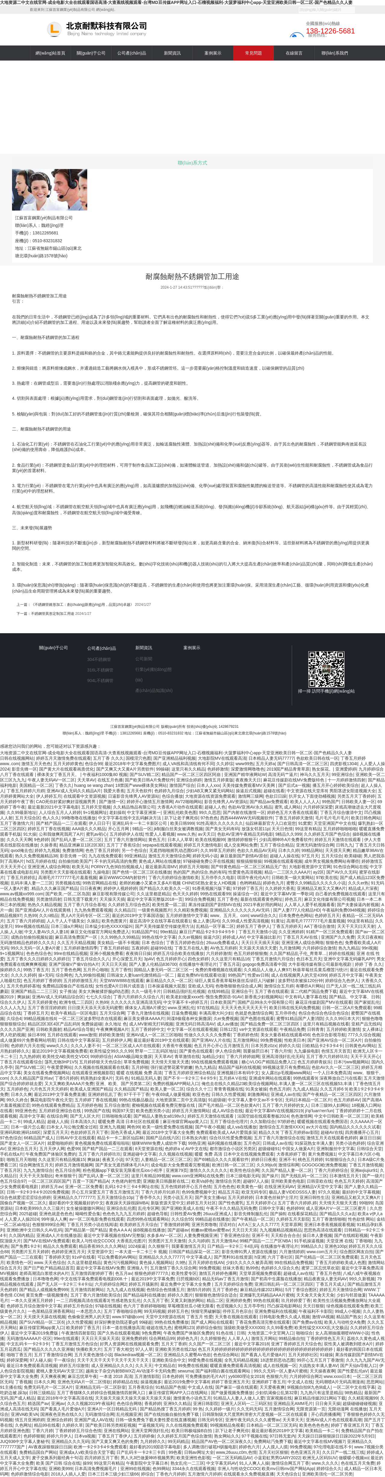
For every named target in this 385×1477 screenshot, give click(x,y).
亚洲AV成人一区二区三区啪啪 (154, 1034)
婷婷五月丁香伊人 (253, 926)
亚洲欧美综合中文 (169, 1360)
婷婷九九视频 (47, 850)
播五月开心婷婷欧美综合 (336, 785)
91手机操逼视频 (309, 1240)
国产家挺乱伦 (367, 1002)
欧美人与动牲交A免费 (344, 1322)
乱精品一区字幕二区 (215, 926)
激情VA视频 (323, 1316)
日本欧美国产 (223, 1002)
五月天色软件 (139, 790)
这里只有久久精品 (188, 769)
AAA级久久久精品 (89, 828)
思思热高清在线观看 (323, 1230)
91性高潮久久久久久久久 (219, 823)
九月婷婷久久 (152, 1441)
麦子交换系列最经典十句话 (57, 1457)
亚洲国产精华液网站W (245, 774)
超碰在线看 (274, 790)
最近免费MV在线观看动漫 (201, 975)
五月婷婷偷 (144, 1436)
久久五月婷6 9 (333, 1089)
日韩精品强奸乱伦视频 (184, 991)
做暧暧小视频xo (353, 1457)
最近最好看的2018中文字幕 (277, 1430)
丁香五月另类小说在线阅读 (92, 1224)
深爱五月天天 (55, 1132)
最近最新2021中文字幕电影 (53, 807)
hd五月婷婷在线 (41, 861)
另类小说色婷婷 (350, 1143)
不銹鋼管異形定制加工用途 (52, 614)
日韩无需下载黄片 (80, 899)
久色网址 (23, 1425)
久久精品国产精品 (131, 1089)
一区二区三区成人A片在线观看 (131, 1045)
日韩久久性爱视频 (228, 1094)
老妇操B (117, 812)
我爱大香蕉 (114, 790)
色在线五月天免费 (357, 1463)
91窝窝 (305, 823)
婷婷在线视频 (341, 953)
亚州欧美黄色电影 (288, 1181)
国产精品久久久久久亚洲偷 (48, 1349)
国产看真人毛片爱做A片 (263, 1354)
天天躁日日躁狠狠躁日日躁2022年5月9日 (336, 1436)
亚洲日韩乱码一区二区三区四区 (283, 1284)
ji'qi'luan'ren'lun (319, 1110)
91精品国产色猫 (171, 1387)
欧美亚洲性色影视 (193, 1457)
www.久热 (186, 834)
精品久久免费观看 (60, 1246)
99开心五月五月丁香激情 (320, 1360)
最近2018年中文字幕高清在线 (65, 1398)
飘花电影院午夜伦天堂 (51, 1099)
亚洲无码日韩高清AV (195, 1024)
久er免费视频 (226, 1018)
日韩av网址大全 (199, 1452)
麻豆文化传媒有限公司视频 (329, 899)
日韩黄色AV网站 (360, 1045)
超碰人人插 (57, 1121)
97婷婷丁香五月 (248, 888)
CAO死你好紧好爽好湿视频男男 (66, 801)
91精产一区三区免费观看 (329, 931)
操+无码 (45, 975)
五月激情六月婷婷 (204, 1474)
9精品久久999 (288, 834)
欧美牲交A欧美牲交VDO (65, 1056)
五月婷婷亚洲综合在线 (60, 1110)
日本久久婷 (288, 850)
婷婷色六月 (249, 1446)
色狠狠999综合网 (48, 1224)
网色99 (133, 1127)
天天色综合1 (288, 1474)
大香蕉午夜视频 (177, 1045)
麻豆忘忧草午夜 (82, 1376)
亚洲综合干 (241, 991)
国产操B (277, 1213)
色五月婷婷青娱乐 (314, 1061)
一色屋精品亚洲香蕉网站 (51, 1311)
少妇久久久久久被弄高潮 (249, 1262)
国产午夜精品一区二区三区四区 (332, 1094)
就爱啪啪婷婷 (59, 1143)
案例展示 (191, 647)
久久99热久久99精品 (119, 937)
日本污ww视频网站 (351, 1061)
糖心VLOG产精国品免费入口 (268, 1061)
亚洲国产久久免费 (338, 937)
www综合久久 (263, 915)
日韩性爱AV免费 (185, 1213)
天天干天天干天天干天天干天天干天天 (113, 1360)
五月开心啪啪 (95, 969)
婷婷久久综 (289, 1045)
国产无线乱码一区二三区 (304, 1175)
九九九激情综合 (38, 1170)
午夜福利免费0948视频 (343, 910)
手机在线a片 (11, 1154)
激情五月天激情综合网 (169, 855)
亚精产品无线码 (366, 1024)
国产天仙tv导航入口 (358, 1365)
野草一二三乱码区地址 (156, 1051)
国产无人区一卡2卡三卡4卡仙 (64, 1284)
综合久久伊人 (12, 1002)
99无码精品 (178, 1441)
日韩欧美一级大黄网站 (293, 877)
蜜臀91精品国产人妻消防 (299, 1018)
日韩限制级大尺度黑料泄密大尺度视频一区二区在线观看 (255, 1414)
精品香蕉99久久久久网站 (102, 1246)
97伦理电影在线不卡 (333, 1446)
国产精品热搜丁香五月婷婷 (165, 1409)
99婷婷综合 (101, 1056)
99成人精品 (34, 1121)
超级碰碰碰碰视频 (359, 1403)
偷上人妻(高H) (206, 920)
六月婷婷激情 (218, 953)
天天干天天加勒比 (36, 1175)
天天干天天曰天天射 (356, 926)
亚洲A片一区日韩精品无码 (112, 1409)
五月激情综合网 (279, 1409)
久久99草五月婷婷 (217, 850)
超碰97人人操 (256, 1181)
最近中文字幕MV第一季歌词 (286, 893)
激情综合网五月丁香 (290, 1463)
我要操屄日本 (255, 1051)
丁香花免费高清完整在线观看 (262, 1322)
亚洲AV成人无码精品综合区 (58, 996)
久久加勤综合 (262, 1121)
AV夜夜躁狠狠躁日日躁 (50, 1446)
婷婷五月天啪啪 (193, 866)
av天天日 (206, 834)
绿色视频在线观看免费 (347, 1305)
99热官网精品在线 (100, 883)
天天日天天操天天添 (100, 1338)
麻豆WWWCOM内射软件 (122, 877)
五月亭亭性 (254, 1305)
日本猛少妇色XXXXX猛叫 (109, 926)
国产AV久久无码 (341, 872)
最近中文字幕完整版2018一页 (155, 899)
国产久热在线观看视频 (118, 1333)
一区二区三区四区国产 (49, 1181)
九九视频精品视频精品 (281, 1230)
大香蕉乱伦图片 (131, 1240)
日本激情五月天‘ (344, 1175)
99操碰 (162, 769)
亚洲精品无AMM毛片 (293, 1403)
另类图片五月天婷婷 (30, 1251)
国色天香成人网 (125, 1132)
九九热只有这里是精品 (321, 1392)
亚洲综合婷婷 (189, 780)
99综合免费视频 (200, 899)
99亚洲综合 (342, 774)
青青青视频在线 (228, 1089)
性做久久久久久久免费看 (207, 1034)
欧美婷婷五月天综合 (139, 1224)
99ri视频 (369, 948)
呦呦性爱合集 (87, 1213)
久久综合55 (182, 1219)
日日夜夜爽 (90, 888)
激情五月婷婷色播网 (218, 1273)
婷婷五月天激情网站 (191, 1110)
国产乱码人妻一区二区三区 (76, 839)
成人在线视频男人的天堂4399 (299, 975)
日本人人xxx (208, 785)
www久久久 (57, 1045)
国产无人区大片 (85, 1116)
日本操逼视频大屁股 (167, 986)
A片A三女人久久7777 (258, 1224)
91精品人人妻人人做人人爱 (238, 1398)
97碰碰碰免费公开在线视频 (208, 861)
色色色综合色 (38, 953)
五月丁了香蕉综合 (123, 845)
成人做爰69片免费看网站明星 (27, 1040)
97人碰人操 (40, 1360)
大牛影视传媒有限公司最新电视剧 (320, 964)
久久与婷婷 (198, 1240)
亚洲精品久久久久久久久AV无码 (240, 910)
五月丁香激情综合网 (53, 1354)
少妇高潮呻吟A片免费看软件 (285, 839)
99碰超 (145, 1322)
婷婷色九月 (273, 883)
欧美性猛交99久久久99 (111, 1051)
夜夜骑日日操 (138, 953)
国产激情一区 (111, 801)
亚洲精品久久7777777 (74, 1197)
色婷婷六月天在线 (28, 1045)
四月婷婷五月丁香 (101, 1457)
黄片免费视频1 (322, 1154)
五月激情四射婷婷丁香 (92, 1273)
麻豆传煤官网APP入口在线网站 (179, 1392)
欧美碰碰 (352, 855)
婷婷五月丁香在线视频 (49, 828)
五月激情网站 (245, 1040)
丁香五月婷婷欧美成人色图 (340, 1262)
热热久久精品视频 (44, 904)
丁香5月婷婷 (66, 1078)
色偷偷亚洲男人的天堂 (89, 1316)
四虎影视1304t (343, 763)
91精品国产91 (145, 931)
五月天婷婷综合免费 (233, 1284)
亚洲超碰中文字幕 (139, 1154)
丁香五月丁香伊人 (114, 1436)
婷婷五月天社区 (201, 1202)
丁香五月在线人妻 (191, 948)
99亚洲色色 (26, 1110)
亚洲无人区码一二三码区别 (246, 1403)
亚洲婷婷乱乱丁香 (105, 1094)
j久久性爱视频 (79, 1322)
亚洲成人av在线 (285, 1094)
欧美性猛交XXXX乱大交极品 (321, 1327)
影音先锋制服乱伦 (251, 1213)
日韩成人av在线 (277, 1143)
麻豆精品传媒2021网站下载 (320, 1398)
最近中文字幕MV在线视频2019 (274, 1110)
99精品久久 (311, 1246)
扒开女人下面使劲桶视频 (312, 796)
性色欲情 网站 (361, 1219)
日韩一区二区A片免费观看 (346, 1007)
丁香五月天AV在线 (301, 937)
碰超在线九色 (159, 1327)
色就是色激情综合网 (254, 1013)
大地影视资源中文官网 (310, 866)
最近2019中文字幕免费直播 (59, 1094)
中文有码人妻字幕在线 (306, 996)
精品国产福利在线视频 (239, 1067)
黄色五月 (156, 839)
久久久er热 (358, 883)
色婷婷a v (174, 1148)
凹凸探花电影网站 (284, 1305)
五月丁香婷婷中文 (148, 1029)
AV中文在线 (196, 1148)
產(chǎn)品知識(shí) (154, 690)
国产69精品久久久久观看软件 (221, 1159)
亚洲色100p (335, 1246)
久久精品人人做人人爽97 (267, 969)
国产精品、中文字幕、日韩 (354, 996)
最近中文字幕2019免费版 (35, 1333)
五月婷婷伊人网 (116, 1040)
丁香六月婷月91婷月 (160, 1192)
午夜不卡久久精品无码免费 (231, 1208)
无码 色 (122, 1078)
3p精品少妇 (213, 1056)
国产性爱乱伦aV (352, 1371)
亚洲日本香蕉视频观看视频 (329, 1224)
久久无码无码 (249, 1409)
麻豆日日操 (369, 1137)
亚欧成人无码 (200, 986)
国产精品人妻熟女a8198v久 (159, 1116)
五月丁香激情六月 (17, 823)
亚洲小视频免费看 (106, 953)
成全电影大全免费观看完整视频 (180, 1165)
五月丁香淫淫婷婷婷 (47, 1007)
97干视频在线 (254, 1436)
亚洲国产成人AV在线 (93, 1419)
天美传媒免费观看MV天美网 (249, 785)
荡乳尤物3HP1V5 (61, 1061)
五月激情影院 (147, 1376)
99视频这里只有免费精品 (286, 1067)
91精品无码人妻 (146, 1078)
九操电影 (101, 872)
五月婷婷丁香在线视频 (96, 1099)
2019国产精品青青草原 (288, 769)
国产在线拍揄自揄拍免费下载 (172, 1414)
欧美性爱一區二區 (169, 904)
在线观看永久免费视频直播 (248, 1474)
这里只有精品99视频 (150, 1175)
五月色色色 (224, 1186)
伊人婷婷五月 (48, 796)
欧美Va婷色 (202, 1181)
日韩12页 (228, 1029)
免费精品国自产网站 (38, 1452)
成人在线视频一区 (280, 1365)
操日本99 (36, 1034)
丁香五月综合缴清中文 (341, 812)
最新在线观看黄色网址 (261, 899)
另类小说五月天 (177, 1197)
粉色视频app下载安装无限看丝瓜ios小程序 (123, 1170)
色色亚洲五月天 (305, 1452)
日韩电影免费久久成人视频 (284, 1316)
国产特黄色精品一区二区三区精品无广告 (249, 866)
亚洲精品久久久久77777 (161, 1257)
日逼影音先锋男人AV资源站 (134, 796)
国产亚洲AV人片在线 (211, 1040)
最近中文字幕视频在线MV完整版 (114, 1235)
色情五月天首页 (336, 1051)
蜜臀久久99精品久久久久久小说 (316, 883)
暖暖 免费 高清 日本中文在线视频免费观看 (234, 1154)
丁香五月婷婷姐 (114, 948)
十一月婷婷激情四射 (346, 780)
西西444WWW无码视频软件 (246, 817)
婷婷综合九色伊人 (342, 980)
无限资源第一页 (310, 1409)
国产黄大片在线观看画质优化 (66, 769)
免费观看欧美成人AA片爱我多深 (226, 1132)
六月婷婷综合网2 (111, 1284)
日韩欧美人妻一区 (358, 801)
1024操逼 (137, 1246)
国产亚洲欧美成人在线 (183, 1208)
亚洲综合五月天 (22, 1148)
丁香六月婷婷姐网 (243, 1056)
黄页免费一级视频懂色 (47, 1295)
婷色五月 (293, 899)
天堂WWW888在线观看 (122, 980)
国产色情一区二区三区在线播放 (141, 872)
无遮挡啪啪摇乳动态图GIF (173, 850)
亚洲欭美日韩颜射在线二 (166, 1181)
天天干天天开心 (365, 1056)
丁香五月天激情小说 (257, 931)
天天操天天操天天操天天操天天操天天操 (133, 1398)
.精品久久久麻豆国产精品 (54, 888)
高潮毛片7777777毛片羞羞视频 (67, 877)
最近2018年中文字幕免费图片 (132, 763)
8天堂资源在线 (149, 1148)
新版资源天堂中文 (167, 1202)
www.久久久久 (325, 1463)
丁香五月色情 (328, 1273)
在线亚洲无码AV (279, 1186)
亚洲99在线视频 (135, 1468)
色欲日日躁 (275, 796)
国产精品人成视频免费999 (43, 1289)
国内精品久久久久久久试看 (355, 1127)
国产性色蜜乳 (231, 1202)
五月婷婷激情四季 (80, 948)
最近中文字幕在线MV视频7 (319, 1441)
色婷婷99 (295, 1208)
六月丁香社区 (280, 1257)
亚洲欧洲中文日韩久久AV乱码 (35, 1230)
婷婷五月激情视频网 (74, 1165)
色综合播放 (172, 796)
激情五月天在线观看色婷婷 (331, 1137)
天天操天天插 (112, 899)
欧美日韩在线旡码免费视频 (294, 1007)
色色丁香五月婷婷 (102, 850)
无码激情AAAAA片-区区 (29, 1338)
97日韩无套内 (282, 1436)
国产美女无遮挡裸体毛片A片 (122, 1165)
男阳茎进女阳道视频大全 (352, 790)
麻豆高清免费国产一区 (76, 937)
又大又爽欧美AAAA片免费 (69, 1083)
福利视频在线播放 (224, 1143)
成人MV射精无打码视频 (151, 1024)
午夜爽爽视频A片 (112, 1029)
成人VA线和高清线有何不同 (188, 763)
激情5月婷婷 (198, 1289)
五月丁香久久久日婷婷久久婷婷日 (38, 958)
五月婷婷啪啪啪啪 (340, 828)
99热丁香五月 (36, 969)
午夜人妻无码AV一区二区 (51, 780)
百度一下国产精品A (90, 1181)
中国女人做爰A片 (298, 1148)
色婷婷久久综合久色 (280, 1268)
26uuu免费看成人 (222, 942)
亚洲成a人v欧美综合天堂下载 (86, 1452)
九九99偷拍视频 (90, 975)
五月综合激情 (116, 1105)
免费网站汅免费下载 (273, 1441)
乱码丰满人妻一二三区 (32, 883)
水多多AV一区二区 (164, 1235)
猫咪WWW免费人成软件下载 (159, 1143)
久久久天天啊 (19, 839)
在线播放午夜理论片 (198, 964)
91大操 (30, 834)
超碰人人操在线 (284, 855)
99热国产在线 (97, 1110)
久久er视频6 (189, 937)
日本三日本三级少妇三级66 (113, 1474)
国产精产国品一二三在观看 (61, 823)
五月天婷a (265, 763)
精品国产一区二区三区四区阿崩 (192, 774)
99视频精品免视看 (227, 1425)
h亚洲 (259, 1257)
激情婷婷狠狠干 (242, 839)
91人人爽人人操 (254, 1463)
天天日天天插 (114, 964)
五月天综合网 (112, 1013)
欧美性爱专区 (184, 1273)
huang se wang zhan (93, 785)
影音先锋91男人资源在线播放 (249, 1251)
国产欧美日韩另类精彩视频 (110, 1425)
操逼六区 (211, 937)
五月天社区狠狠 (273, 1452)
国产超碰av (178, 1230)
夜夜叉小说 (112, 1159)
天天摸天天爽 (337, 850)
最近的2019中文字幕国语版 (137, 915)
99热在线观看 (266, 1300)
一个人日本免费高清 (332, 1072)
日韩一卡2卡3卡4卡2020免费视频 (38, 1192)
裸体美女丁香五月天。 (58, 774)
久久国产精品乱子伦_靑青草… (298, 953)
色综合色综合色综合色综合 (323, 1013)
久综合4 (14, 1018)
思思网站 (374, 1381)
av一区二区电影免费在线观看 (96, 1219)
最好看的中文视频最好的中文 (76, 1202)
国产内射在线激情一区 (244, 812)
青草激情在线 (187, 1056)
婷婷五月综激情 (74, 1365)
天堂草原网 (291, 1224)
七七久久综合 (98, 996)
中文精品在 (165, 1365)
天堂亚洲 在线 (339, 1240)
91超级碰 (217, 1099)
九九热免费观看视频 (93, 910)
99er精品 (168, 931)
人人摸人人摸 (275, 1446)
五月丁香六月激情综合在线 (279, 1137)
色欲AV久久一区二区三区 (335, 1067)
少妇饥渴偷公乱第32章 (276, 1392)
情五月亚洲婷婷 (30, 1419)
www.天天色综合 (49, 1262)
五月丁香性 (121, 969)
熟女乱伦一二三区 (187, 1463)
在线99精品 (218, 991)
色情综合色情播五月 (165, 1289)
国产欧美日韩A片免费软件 (149, 780)
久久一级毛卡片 (146, 991)
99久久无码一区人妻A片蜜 (36, 948)
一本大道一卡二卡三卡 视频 (141, 1251)
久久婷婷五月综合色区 (129, 904)
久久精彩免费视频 (190, 910)
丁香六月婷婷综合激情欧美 (173, 877)
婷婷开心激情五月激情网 (150, 801)
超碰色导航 (157, 1213)
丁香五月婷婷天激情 (294, 817)
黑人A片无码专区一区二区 (85, 915)
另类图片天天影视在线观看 (65, 872)
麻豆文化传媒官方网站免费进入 (99, 931)
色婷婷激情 (217, 769)
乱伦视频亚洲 (129, 1414)
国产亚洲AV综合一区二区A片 (334, 1040)
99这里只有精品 (109, 1463)
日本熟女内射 (194, 1137)
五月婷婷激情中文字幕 (187, 915)
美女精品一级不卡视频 (118, 942)
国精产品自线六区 (163, 1137)
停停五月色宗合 (237, 1311)
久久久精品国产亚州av (31, 1078)
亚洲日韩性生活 (314, 1197)
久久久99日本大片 (342, 1018)
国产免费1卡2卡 (26, 1246)
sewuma (185, 1371)
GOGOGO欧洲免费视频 (324, 1165)
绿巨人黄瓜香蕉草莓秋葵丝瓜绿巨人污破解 (235, 980)
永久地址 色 (116, 1024)
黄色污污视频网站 (120, 1262)
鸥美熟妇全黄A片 (97, 1078)
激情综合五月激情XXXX (281, 1127)
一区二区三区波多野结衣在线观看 (90, 1018)
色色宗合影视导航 (329, 1034)
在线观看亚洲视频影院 (93, 1072)
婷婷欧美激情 (111, 1034)
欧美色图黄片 (114, 920)
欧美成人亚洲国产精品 (91, 1089)
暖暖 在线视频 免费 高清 (139, 1072)
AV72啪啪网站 (188, 801)
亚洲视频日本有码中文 (238, 1072)
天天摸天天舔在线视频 (44, 1316)
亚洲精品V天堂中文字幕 (319, 1186)
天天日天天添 (244, 1230)
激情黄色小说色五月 (192, 1398)
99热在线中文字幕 (159, 937)
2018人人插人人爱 (68, 1474)
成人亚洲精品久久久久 (112, 1365)
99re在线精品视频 (71, 953)
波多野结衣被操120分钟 (300, 980)
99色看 (175, 1452)
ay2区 (318, 872)
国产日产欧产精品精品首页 (48, 1268)
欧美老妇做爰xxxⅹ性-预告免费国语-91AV (204, 996)
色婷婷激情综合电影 (30, 1474)
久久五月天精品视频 (76, 942)
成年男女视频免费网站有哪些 (331, 861)
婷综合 (147, 1474)
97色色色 (209, 817)
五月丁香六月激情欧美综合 (95, 1295)
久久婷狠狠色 (213, 1338)
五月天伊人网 (52, 1148)
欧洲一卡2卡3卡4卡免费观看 (100, 1446)
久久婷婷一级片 (220, 1409)
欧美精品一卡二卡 (322, 1430)
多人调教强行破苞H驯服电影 (210, 1446)
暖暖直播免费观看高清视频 (235, 1365)
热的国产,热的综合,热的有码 (199, 872)
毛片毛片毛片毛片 (332, 817)
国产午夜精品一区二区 (253, 1219)
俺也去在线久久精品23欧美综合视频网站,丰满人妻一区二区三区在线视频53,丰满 (277, 1083)
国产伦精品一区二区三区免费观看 (326, 1257)
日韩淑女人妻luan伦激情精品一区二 (141, 975)
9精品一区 (142, 828)
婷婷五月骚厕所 (143, 1284)
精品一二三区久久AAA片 (287, 872)
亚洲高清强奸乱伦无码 (283, 1056)
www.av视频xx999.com (21, 893)
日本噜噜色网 (45, 1278)
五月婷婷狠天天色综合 (100, 1061)
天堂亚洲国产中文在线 (335, 823)
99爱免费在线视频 (205, 1360)
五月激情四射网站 (87, 1289)
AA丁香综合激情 (319, 926)
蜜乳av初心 (96, 834)
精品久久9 (268, 1132)
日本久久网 (44, 1381)
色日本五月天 (309, 958)
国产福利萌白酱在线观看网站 (223, 1371)
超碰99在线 (161, 948)
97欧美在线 (326, 877)
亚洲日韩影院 (205, 1403)
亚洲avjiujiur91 (364, 1170)
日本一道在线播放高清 (123, 1327)
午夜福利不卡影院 (315, 1311)
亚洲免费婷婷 (134, 1338)
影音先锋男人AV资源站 (226, 801)
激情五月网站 (263, 1338)
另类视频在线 (67, 883)
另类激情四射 (48, 899)
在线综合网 (57, 1116)
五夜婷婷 (139, 948)
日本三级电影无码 (243, 1175)
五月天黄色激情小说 (93, 1354)
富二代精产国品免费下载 (314, 991)
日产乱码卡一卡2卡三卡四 (141, 1452)
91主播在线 (11, 1387)
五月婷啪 (139, 1067)
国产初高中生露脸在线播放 (276, 1278)
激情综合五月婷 (279, 986)
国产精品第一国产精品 (86, 1230)
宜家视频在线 (279, 1398)
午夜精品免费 (292, 1029)
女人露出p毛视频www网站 (286, 1072)
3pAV (149, 958)
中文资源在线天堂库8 (307, 790)
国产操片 (270, 1175)
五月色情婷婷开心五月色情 (186, 1186)
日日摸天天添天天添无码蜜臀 (95, 1007)
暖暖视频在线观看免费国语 (322, 1121)
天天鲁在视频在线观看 (236, 1316)
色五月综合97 (13, 1181)
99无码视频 (154, 1311)
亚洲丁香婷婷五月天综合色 (296, 1343)
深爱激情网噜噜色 (247, 769)
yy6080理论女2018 (246, 1376)
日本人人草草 (180, 839)
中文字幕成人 (198, 1257)
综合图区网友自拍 (356, 1251)
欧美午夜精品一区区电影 (74, 1013)
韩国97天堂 (123, 1110)
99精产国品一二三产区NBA (266, 1240)
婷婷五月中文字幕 (346, 975)
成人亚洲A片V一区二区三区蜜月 (337, 1208)
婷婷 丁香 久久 (369, 964)
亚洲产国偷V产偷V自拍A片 (74, 964)
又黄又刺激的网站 (187, 1300)
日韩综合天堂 (369, 1148)
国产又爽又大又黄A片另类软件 (125, 769)
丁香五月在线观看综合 (21, 1061)
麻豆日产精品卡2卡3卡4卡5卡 (207, 931)
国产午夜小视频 (210, 1127)
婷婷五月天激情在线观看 (338, 839)
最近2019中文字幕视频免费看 (60, 1051)
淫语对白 (227, 1224)
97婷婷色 (286, 1121)
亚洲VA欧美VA (24, 1414)
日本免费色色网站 (296, 915)
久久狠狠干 (158, 1246)
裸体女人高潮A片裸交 (145, 1007)
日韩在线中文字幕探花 (78, 1040)
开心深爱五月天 (127, 958)
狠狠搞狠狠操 (249, 861)
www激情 (87, 1034)
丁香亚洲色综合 (234, 1235)
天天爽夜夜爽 (53, 1376)
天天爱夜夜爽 (272, 1387)
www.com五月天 (321, 1251)
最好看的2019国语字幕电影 (155, 1446)
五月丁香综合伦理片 (229, 1121)
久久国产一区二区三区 (210, 1343)
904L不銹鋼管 (100, 680)
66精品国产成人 (39, 1137)
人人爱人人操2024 (22, 1219)
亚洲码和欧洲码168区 (20, 1132)
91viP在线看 (83, 1257)
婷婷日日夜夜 (263, 1159)
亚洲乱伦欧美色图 (180, 812)
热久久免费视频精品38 (36, 855)
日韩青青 (315, 1029)
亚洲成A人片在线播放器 (58, 1235)
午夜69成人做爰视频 (171, 1094)
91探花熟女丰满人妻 (314, 1143)
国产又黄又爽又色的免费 (114, 1441)
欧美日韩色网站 (365, 817)
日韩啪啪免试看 (116, 1116)
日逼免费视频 (184, 1013)
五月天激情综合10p (115, 1197)
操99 (87, 1463)
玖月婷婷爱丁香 (296, 1300)
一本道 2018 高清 (116, 1376)
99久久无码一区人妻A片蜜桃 (281, 1371)
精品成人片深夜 (363, 888)
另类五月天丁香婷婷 (356, 796)
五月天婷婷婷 (240, 1197)
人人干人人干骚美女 (66, 920)
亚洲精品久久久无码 (70, 1441)
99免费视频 (271, 1040)
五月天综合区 (27, 817)
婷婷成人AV (234, 937)
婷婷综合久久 (329, 1468)
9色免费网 (151, 1333)
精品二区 (215, 1300)
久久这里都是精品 (153, 893)
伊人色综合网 (228, 1051)
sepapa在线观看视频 (161, 845)
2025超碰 (28, 1213)
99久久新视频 (362, 1278)
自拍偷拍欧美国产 (75, 861)
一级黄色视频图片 (154, 910)
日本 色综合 (153, 942)
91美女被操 (256, 1089)
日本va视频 (85, 1436)
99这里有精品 (308, 828)
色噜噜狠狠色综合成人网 (238, 986)
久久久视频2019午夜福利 (90, 1403)
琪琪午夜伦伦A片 (253, 877)
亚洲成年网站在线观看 (270, 1078)
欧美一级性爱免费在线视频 (167, 1127)
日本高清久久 (83, 1121)
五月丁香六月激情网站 (125, 839)
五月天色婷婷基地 (23, 986)
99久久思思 (209, 812)
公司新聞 (143, 658)
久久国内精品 (21, 1235)
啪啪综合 (304, 1333)
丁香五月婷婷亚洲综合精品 (189, 1072)
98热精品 (353, 1392)
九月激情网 (289, 948)
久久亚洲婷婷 (291, 931)
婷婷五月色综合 (78, 1305)
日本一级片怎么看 (28, 1127)
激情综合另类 (228, 1181)
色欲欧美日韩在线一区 (317, 758)
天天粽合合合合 (285, 1235)
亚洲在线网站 (116, 1430)
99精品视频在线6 (40, 1018)
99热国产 (330, 801)
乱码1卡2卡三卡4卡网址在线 (131, 1186)
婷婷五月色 (178, 1311)
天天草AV (86, 780)
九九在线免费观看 (105, 855)
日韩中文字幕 (271, 1208)
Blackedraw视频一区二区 (137, 1354)
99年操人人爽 (54, 1219)
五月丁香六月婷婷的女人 (285, 1105)
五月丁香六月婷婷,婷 (297, 1202)
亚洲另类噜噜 (204, 1224)
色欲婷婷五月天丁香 (89, 1132)
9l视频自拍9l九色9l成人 (309, 1387)
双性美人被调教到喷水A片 (348, 1343)
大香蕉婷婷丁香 (291, 1154)
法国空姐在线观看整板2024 (263, 1116)
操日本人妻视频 (317, 1235)
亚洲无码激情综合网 (315, 845)
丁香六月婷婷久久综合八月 (138, 996)
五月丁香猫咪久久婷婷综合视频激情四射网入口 (101, 1392)
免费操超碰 (91, 1024)
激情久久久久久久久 (208, 1170)
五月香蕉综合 (140, 1387)
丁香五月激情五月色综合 (74, 1343)
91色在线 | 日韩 (230, 1333)
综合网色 (64, 975)
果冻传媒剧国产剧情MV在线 (214, 904)
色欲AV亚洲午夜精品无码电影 (245, 834)
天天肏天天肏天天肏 (315, 1295)
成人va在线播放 (242, 1127)
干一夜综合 (64, 1360)
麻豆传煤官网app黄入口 (185, 1121)
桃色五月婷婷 (310, 1159)
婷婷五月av (52, 1186)
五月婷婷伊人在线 (126, 834)
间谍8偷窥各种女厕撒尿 (189, 1018)
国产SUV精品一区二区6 (41, 1322)
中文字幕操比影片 (264, 937)
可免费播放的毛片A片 (205, 1376)
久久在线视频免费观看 (187, 1425)
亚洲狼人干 (137, 1268)
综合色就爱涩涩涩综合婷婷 (25, 1197)
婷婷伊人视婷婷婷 (120, 888)
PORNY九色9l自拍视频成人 (117, 866)
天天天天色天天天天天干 (244, 1007)
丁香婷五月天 (36, 1013)
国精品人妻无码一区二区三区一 (163, 969)
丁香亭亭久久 (148, 1197)
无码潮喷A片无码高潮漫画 (339, 1381)
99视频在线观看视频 (283, 861)
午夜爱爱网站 (59, 1067)
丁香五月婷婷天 (287, 926)
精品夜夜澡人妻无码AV (325, 1278)
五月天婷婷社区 (303, 1354)
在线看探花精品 (302, 1213)
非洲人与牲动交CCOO (238, 1468)
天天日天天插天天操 (260, 942)
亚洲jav (58, 1403)
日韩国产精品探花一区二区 (194, 1251)
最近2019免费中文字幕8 (186, 1381)
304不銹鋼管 (99, 659)
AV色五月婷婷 (223, 948)
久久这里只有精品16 (230, 958)
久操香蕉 (48, 845)
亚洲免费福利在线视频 (275, 1311)
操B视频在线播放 (149, 1230)
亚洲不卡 (287, 1159)
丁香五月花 (229, 964)
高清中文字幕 (32, 1116)
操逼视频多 (151, 1381)
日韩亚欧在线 (319, 1181)
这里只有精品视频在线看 (326, 1024)
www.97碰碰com (127, 1316)
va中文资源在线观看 (258, 1029)
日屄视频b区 (188, 1278)
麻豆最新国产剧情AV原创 (244, 855)
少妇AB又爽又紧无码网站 (210, 790)
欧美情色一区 (19, 1262)
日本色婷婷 (172, 1376)
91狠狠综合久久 (340, 1159)
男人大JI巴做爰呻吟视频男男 (147, 1457)
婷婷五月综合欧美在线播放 (178, 953)
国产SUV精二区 (144, 774)
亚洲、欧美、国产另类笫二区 (123, 1083)
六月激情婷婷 (291, 1251)
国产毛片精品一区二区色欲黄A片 (229, 1105)
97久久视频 (329, 1192)
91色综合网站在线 (350, 866)
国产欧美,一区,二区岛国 (67, 893)
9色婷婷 (41, 839)
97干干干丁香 (136, 1094)
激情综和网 (288, 1165)
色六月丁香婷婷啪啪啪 (144, 1305)
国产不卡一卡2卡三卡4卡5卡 (190, 1078)
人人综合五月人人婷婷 (60, 812)
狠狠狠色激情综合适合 (216, 1295)
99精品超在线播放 (212, 1219)
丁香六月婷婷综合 (331, 1170)
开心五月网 (119, 828)
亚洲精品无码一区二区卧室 (100, 1387)
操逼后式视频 (248, 790)
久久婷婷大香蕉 (279, 888)
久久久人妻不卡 (85, 1045)
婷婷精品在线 (125, 1381)
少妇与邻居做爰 (351, 1295)
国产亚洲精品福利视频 (174, 758)
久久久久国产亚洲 (17, 1029)
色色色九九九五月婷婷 (124, 1213)
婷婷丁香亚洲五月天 (230, 1381)
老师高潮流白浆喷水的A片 (43, 1273)
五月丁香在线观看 (271, 991)
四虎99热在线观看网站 (148, 1219)
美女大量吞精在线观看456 (285, 1034)
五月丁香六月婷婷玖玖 (327, 1056)
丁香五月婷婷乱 (21, 877)
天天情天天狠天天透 (170, 1061)
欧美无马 (80, 866)
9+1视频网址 (95, 812)
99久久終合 (17, 1099)
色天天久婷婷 (185, 893)
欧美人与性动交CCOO (93, 1240)
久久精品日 (124, 910)
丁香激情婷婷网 (174, 1224)
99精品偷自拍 (291, 1338)
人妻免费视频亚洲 (200, 1235)
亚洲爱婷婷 (345, 769)
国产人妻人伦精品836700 (153, 964)
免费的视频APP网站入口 (176, 1083)
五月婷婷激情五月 (80, 980)
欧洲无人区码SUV (320, 1457)
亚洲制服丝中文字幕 (335, 1148)
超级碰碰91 (269, 1148)
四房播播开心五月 (362, 1132)
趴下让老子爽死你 (181, 817)
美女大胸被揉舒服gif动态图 (104, 991)
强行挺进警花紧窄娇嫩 (171, 1067)
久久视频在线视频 (175, 1154)
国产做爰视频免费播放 (232, 1392)
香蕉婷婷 (152, 1403)
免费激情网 (72, 850)
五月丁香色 (227, 899)
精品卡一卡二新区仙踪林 (120, 1137)
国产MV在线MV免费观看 (46, 1240)
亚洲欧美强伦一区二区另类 (327, 1474)
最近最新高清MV (161, 866)
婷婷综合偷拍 (208, 1327)
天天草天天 (292, 1419)
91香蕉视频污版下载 (211, 888)
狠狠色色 (334, 942)
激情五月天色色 (36, 763)
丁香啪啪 (363, 1240)
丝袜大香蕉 (233, 1268)
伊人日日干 (99, 823)
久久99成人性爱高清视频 (245, 920)
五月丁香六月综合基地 (84, 904)
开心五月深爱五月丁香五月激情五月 (105, 1192)
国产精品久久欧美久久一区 (164, 888)
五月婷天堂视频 (96, 807)
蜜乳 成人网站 (288, 807)
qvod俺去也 (21, 850)
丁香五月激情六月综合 (273, 958)
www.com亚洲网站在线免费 (197, 1175)
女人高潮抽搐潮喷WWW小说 (342, 1333)
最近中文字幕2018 (251, 1343)
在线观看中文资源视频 (84, 796)
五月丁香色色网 (66, 969)
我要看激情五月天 (188, 1246)
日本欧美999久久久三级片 (39, 1208)
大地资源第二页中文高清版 (181, 1099)
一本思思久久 (88, 1311)
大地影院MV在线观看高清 (222, 758)
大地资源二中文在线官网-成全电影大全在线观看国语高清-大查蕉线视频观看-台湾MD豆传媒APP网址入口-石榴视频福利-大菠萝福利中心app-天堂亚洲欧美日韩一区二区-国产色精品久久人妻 (176, 2)
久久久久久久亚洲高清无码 (136, 1002)
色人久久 (50, 817)
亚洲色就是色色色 (56, 1213)
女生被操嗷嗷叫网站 (85, 1208)
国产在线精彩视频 (351, 1235)
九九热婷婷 (29, 1056)
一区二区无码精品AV (232, 1457)
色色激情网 (301, 1116)
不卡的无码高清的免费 (115, 861)
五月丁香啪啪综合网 (123, 1311)
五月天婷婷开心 (261, 1202)
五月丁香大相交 (118, 1349)
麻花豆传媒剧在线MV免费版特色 (294, 780)
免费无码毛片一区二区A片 (48, 1387)
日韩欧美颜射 (48, 1029)
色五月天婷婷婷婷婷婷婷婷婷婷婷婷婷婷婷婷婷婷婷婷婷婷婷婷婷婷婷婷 (266, 1349)
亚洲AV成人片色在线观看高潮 (334, 1419)
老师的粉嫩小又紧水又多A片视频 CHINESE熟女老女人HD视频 (178, 883)
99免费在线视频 (193, 1365)
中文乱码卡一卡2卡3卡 (28, 1343)
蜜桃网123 (184, 1327)
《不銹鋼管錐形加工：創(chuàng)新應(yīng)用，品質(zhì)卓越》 (82, 604)
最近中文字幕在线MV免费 (100, 1268)
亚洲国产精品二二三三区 (34, 991)
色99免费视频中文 (199, 1192)
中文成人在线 (300, 1381)
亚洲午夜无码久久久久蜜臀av (252, 1419)
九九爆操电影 (306, 1051)
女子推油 (67, 991)
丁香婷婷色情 (245, 1034)
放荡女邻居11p (256, 828)
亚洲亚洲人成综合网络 (49, 866)
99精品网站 (312, 850)
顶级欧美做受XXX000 (243, 1327)
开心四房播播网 (325, 1414)
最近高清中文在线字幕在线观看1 (160, 920)
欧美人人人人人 (305, 801)
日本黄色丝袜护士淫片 (276, 1197)
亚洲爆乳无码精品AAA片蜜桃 (266, 1295)
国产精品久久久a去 (337, 1213)
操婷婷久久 (10, 969)
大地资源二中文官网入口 (271, 1333)
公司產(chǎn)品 (101, 648)
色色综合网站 (226, 1354)
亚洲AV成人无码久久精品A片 (74, 790)
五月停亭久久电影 (218, 877)
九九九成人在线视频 (125, 1289)
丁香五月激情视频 (366, 1165)
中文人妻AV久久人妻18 (46, 931)
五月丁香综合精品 (277, 845)
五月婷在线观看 (62, 1034)
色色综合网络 (129, 1403)
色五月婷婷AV (347, 1099)
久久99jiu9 (266, 1165)
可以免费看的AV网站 (117, 1257)
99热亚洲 (196, 1143)
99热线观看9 (305, 1078)
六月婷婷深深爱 (318, 807)
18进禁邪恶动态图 (277, 1360)
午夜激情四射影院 (78, 1333)
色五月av (123, 1273)
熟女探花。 (322, 769)
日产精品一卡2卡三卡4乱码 (232, 1246)
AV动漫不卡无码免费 (155, 1371)
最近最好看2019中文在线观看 (161, 1040)
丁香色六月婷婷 (170, 1474)
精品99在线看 (47, 1425)
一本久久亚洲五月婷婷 (32, 1300)
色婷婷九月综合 (169, 790)
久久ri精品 (48, 915)
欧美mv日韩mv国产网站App (288, 1468)
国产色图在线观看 (257, 1018)
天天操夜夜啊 (322, 1371)
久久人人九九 (12, 1007)
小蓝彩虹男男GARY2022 (277, 1457)
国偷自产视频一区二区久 (23, 1202)
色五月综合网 (67, 1170)
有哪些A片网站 (310, 986)
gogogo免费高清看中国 (264, 964)
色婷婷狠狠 (34, 1436)
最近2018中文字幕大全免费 (168, 1132)
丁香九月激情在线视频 (148, 1013)
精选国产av (38, 1403)
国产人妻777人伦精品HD (296, 910)
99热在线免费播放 (172, 1322)
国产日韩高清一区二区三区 (302, 763)
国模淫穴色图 (138, 758)
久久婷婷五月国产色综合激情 (184, 1436)
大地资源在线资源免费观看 (210, 796)
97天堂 (132, 1159)
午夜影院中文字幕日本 (147, 1463)
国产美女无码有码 (222, 828)
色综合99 (93, 763)
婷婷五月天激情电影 (203, 845)
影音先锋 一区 (73, 855)
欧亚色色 (200, 1094)
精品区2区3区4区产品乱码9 (53, 1024)
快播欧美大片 (88, 1349)
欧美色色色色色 (314, 1425)
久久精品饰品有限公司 (134, 807)
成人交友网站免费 (240, 845)
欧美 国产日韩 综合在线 (58, 1463)
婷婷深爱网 (17, 1360)
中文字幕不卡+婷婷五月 (185, 1002)
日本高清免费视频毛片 (96, 1468)
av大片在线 (317, 1127)
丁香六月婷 (42, 1430)
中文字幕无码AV (221, 1463)
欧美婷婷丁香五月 (83, 1327)
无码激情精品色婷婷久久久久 (27, 942)
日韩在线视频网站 (17, 758)
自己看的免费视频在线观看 (340, 893)
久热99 (30, 915)
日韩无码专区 (210, 1419)
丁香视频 (23, 1381)
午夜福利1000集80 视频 (105, 774)
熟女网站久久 (226, 1436)
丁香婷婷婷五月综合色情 (78, 1430)
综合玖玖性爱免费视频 (230, 1137)
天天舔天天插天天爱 (258, 948)
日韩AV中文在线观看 (75, 1137)
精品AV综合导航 (78, 1029)
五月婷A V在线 (233, 1078)
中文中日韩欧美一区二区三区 (341, 1116)
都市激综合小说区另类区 (233, 1148)
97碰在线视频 (108, 1305)
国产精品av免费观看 (269, 801)
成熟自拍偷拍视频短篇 (32, 937)
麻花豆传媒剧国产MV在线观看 (323, 1002)
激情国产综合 (182, 785)
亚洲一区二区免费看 (84, 1186)
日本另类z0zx (263, 1045)
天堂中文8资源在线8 (165, 1316)
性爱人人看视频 (160, 834)
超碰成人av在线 (298, 1273)
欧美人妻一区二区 (167, 1089)
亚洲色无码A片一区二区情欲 (84, 1381)
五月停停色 (285, 1013)
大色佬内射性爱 (126, 1181)
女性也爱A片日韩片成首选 (120, 986)
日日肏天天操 (327, 1403)
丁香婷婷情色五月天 (325, 1338)
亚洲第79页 (176, 1170)
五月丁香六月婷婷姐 (26, 920)
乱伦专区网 (148, 1208)
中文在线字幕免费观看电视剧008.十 (94, 1278)
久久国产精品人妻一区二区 (286, 1170)
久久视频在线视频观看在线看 (101, 1067)
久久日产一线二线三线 (343, 1452)
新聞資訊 (143, 647)
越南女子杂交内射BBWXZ (110, 1371)
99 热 (198, 1409)
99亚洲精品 (135, 855)
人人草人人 (238, 1338)
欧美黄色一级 (249, 1186)
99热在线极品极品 (136, 1099)
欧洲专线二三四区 (76, 1002)
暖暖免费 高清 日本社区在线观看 (129, 1121)
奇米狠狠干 (65, 1175)
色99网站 (161, 1468)
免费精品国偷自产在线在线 (67, 986)
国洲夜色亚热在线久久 (61, 1414)
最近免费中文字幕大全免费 (186, 1284)
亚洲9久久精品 (177, 1403)
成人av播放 (227, 1024)
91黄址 (277, 920)
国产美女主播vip (210, 1197)
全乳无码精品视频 (241, 1360)
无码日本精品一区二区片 (308, 1099)
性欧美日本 (294, 1040)
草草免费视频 (136, 1061)
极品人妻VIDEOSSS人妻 (292, 1192)
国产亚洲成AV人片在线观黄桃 (43, 910)
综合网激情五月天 (36, 1165)
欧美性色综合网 (244, 1170)
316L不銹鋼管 (100, 670)
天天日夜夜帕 (369, 937)
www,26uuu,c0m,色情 (236, 1452)
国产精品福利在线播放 (144, 1295)
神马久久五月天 (314, 774)
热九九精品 (348, 948)
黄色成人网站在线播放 (160, 861)
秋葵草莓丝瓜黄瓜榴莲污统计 (320, 969)
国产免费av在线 (307, 1322)
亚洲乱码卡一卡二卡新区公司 (140, 823)
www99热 (245, 763)
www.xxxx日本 (337, 1376)
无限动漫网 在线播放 (347, 1409)
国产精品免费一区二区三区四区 (270, 1024)
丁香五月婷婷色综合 (185, 942)
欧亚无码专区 (254, 1192)
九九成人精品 (305, 1089)
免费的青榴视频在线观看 (218, 969)
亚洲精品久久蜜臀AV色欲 (187, 1354)
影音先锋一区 (24, 769)
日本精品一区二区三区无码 (271, 1425)
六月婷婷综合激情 (319, 948)
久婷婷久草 (72, 1425)
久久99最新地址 (22, 812)
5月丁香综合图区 (301, 1289)
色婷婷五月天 (327, 915)
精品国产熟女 (349, 1316)
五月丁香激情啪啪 (329, 1219)
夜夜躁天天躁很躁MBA (127, 1202)
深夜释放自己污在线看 (340, 1078)
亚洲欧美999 (60, 1468)
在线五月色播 (110, 780)
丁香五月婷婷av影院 (299, 1132)
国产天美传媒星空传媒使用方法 (164, 926)
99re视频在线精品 (32, 926)
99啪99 (366, 1202)
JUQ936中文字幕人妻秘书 (24, 1441)
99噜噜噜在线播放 (79, 817)
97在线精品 (207, 1007)
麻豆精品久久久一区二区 (169, 980)
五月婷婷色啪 (89, 1105)
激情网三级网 (250, 796)
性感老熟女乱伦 (126, 1300)
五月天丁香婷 (173, 1343)
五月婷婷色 (17, 1089)
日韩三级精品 (41, 1392)
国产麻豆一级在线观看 (236, 1387)
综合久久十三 (198, 1089)
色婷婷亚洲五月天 (68, 1251)
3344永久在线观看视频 (193, 1468)
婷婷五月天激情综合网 (340, 1289)
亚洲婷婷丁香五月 (268, 1381)
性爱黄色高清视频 (245, 872)
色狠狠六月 (276, 1376)
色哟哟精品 (250, 883)
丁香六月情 (280, 1051)
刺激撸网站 (258, 1094)
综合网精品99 (162, 1338)
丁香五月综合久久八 (91, 958)
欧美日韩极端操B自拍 (192, 1430)
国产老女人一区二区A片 (22, 1143)
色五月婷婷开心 (171, 958)
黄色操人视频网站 (156, 1262)
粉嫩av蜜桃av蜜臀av (210, 1230)
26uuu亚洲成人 (217, 1213)
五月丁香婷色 (225, 1289)
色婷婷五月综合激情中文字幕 (34, 1305)
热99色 (252, 1268)
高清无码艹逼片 (282, 774)
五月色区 (252, 1143)
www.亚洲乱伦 (181, 1007)
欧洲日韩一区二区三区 (233, 1165)
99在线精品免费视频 (293, 1262)
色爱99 (73, 1148)
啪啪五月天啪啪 (21, 1159)
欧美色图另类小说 (153, 1110)
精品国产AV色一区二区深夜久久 (222, 1441)
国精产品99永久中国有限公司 (265, 1002)
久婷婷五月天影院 (293, 1219)
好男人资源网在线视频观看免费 (129, 1343)
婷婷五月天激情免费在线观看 (63, 758)
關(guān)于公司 (53, 647)
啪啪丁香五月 (19, 1354)
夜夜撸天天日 (248, 780)
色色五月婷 (279, 1089)
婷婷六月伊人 (59, 1436)
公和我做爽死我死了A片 (61, 834)
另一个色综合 (134, 850)
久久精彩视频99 (363, 1398)
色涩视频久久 (229, 1305)
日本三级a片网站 (67, 926)
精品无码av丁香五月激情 (225, 1278)
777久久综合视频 (364, 1034)
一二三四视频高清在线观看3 (82, 1300)
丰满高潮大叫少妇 (216, 1013)
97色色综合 (11, 1137)
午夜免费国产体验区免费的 (51, 1154)
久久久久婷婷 (23, 975)
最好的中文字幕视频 (361, 1192)
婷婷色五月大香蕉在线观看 (292, 812)
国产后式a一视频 (294, 785)
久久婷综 (224, 763)
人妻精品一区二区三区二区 (166, 1159)
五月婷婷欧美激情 (343, 1029)
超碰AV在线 (332, 1132)
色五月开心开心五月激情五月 (221, 1045)
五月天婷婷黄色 (68, 763)
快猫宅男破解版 (205, 1311)
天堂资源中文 (99, 1251)
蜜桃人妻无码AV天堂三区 (60, 1371)
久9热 (180, 1262)
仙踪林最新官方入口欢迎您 (270, 823)
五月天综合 (331, 855)
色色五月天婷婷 (349, 1181)
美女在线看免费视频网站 (46, 1072)
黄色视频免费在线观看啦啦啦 (102, 1143)
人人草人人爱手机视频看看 (309, 904)
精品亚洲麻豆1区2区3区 (81, 845)
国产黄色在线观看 (196, 1051)
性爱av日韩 (258, 975)
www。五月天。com (229, 915)
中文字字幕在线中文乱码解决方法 (130, 817)
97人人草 (144, 1349)
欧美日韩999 (182, 823)
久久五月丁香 (155, 1300)
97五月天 (310, 855)
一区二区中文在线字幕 (354, 1387)
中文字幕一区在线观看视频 (192, 1029)
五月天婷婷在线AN (205, 1262)
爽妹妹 (23, 996)
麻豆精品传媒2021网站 (261, 1289)
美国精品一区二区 (36, 785)
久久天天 (143, 1365)
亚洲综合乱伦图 (121, 1208)
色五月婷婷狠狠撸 (250, 953)
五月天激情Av (224, 1240)
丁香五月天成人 (330, 1284)
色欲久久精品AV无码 (256, 850)
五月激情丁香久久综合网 (173, 1268)
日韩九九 (344, 845)
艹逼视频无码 (150, 1425)
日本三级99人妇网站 (330, 1105)
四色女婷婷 (198, 958)
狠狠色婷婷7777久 (151, 1273)
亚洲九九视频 (112, 1127)
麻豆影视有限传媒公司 (113, 893)
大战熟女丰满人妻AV (318, 1365)
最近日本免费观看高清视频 (32, 1365)
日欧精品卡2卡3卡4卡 (322, 1045)
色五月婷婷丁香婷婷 (42, 980)
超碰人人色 (215, 807)
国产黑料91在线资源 (233, 1257)
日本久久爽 (21, 1094)
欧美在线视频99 (210, 839)
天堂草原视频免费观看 (260, 1273)
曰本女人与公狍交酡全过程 (72, 1127)
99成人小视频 (348, 1311)
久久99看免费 (279, 1327)
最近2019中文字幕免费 (152, 1278)
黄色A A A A (120, 1230)
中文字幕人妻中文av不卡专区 (255, 1099)
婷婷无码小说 (205, 855)
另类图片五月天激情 (167, 1240)
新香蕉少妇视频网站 (263, 996)
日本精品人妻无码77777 (271, 758)
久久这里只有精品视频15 (61, 1159)
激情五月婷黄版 (218, 780)
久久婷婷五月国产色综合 (327, 834)
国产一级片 (372, 1175)
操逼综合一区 (245, 893)
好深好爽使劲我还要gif (115, 1322)
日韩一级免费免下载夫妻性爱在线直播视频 (156, 1419)
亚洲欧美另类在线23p (175, 1349)
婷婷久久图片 (180, 1295)
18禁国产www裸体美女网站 (141, 785)
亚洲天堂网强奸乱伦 (150, 1430)
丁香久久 (63, 785)
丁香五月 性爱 (199, 1316)
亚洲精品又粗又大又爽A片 (321, 888)
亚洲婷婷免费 (238, 1300)
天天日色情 (282, 828)
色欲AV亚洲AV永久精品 (250, 807)
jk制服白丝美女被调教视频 (178, 828)
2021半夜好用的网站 (262, 904)
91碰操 (326, 1354)
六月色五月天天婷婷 (49, 1089)
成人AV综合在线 (227, 1110)
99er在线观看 (66, 1338)
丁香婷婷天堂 (57, 1257)
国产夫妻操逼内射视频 (358, 904)
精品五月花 (228, 1192)
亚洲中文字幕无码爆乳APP (349, 958)
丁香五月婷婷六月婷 (26, 790)
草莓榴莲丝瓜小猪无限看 (191, 1305)
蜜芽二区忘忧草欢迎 (320, 1268)
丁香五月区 (10, 1170)
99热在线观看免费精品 (53, 1105)
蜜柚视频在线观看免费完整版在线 (164, 1105)
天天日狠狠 (313, 1305)
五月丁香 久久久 (108, 758)
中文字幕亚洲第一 (144, 812)
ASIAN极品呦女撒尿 (133, 1056)
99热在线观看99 (215, 893)
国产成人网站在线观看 (212, 1322)
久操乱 (93, 920)
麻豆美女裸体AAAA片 (144, 1018)
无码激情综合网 (99, 1414)
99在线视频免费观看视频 (215, 1061)
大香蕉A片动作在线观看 (179, 807)
